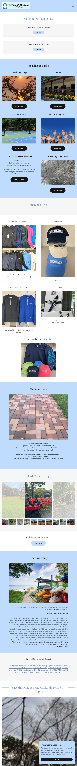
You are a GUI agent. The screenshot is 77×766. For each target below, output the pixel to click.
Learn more (58, 190)
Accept (57, 759)
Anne (61, 459)
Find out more (19, 180)
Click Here (57, 148)
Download (38, 32)
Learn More (19, 106)
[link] (16, 5)
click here (38, 543)
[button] (73, 6)
